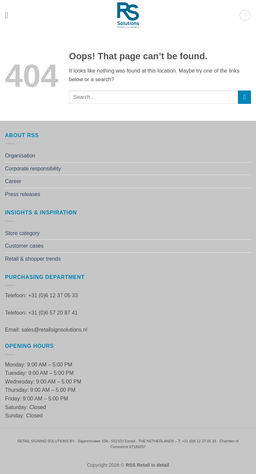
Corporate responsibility (33, 168)
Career (13, 181)
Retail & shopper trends (33, 259)
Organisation (20, 155)
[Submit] (244, 97)
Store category (22, 233)
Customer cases (24, 246)
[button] (9, 15)
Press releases (22, 194)
